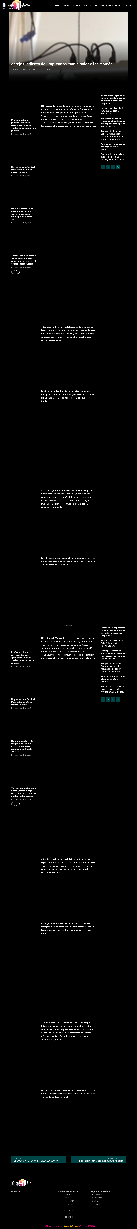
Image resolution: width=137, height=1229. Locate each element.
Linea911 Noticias (71, 1226)
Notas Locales (19, 69)
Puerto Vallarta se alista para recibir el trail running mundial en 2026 (112, 157)
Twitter (97, 1204)
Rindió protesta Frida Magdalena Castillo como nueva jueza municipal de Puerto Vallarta (22, 214)
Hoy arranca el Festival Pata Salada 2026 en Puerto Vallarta (23, 170)
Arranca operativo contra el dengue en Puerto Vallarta (113, 146)
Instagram (98, 1198)
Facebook (98, 1195)
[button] (56, 6)
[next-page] (18, 272)
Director (14, 134)
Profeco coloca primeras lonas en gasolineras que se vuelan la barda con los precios (23, 125)
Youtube (97, 1207)
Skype (96, 1201)
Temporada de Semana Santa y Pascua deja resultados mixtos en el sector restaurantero (23, 259)
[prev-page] (13, 272)
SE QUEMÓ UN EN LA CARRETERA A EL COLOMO (36, 1161)
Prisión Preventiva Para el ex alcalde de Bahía (101, 1161)
